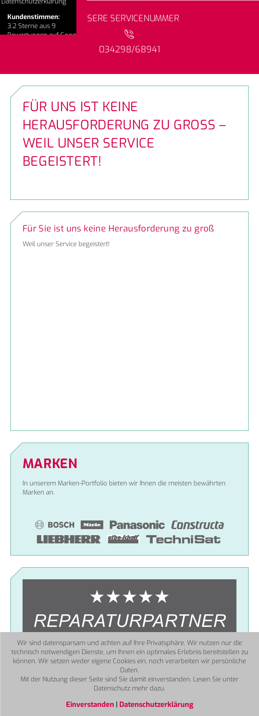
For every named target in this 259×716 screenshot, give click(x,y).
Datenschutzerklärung (156, 704)
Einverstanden (91, 704)
